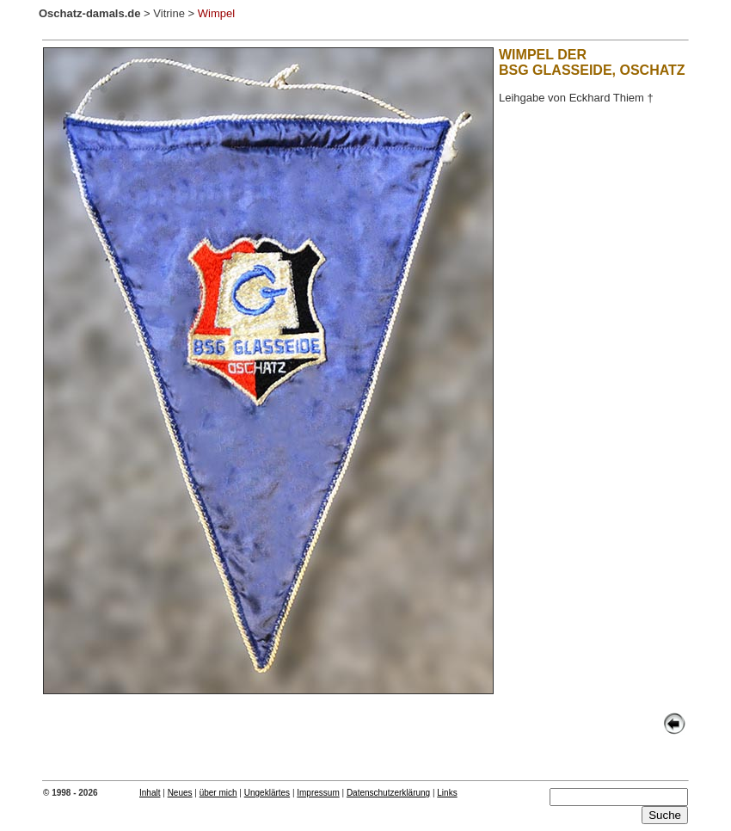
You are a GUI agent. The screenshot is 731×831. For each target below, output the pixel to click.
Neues (180, 792)
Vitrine (169, 13)
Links (447, 792)
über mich (218, 792)
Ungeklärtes (267, 792)
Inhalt (149, 792)
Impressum (318, 792)
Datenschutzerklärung (388, 792)
